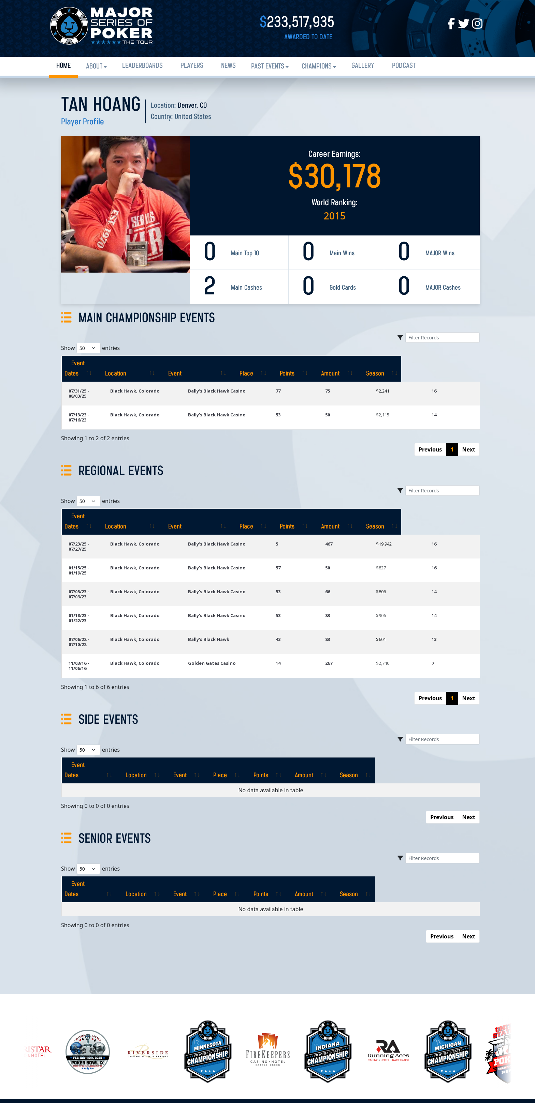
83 (349, 569)
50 (349, 399)
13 (441, 588)
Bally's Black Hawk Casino (243, 381)
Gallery (362, 66)
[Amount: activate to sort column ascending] (408, 363)
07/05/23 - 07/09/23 (88, 551)
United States (193, 117)
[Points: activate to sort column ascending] (362, 363)
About (94, 67)
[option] (268, 970)
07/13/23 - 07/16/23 (88, 399)
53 (306, 399)
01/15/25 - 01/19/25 (88, 532)
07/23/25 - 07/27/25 (88, 513)
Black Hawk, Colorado (162, 381)
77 (306, 381)
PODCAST (404, 66)
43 (306, 588)
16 (441, 381)
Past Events (267, 67)
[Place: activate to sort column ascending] (318, 363)
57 (306, 532)
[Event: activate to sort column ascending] (252, 363)
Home (63, 66)
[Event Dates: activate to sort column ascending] (95, 363)
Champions (317, 67)
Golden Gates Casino (238, 607)
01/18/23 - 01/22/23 (88, 569)
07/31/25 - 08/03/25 (88, 381)
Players (191, 66)
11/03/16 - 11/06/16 (88, 607)
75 (349, 381)
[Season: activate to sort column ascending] (456, 363)
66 (349, 551)
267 (350, 607)
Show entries (90, 348)
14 (441, 399)
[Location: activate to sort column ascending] (169, 363)
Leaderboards (142, 66)
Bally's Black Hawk (235, 588)
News (228, 66)
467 (350, 513)
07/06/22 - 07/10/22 (88, 588)
